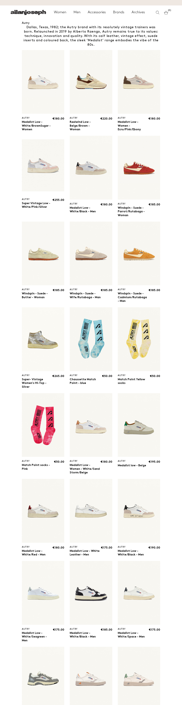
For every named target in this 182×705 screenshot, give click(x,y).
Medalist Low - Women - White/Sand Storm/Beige (80, 472)
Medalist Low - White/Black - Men (83, 210)
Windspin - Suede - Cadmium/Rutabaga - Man (132, 298)
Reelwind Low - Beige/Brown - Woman (80, 126)
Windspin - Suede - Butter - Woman (35, 296)
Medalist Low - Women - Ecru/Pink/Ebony (130, 126)
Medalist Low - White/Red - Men (34, 558)
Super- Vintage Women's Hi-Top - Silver (34, 384)
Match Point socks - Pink (36, 468)
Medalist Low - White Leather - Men (85, 558)
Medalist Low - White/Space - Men (131, 640)
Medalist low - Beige (132, 466)
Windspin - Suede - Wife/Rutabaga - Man (83, 298)
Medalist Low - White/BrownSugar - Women (36, 126)
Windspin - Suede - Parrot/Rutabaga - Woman (131, 212)
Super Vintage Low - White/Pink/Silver (36, 205)
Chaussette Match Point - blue (83, 382)
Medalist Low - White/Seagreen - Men (34, 642)
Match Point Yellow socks (132, 382)
